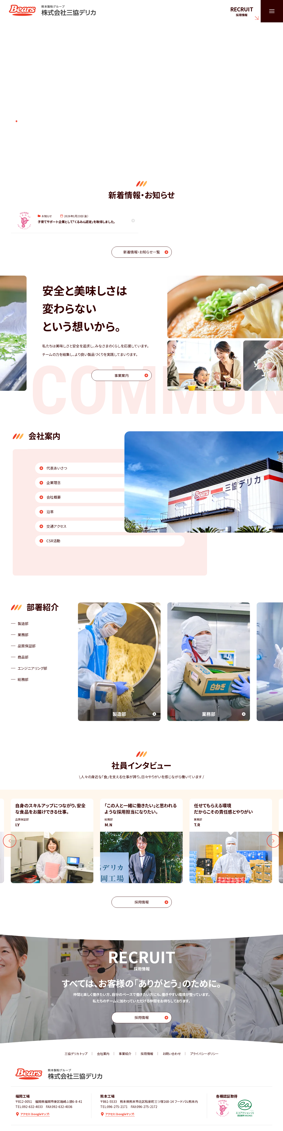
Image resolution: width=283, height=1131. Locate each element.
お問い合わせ (172, 1053)
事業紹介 (125, 1053)
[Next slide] (273, 841)
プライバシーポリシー (204, 1053)
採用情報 (147, 1053)
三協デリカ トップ (76, 1053)
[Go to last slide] (9, 841)
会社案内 (103, 1053)
